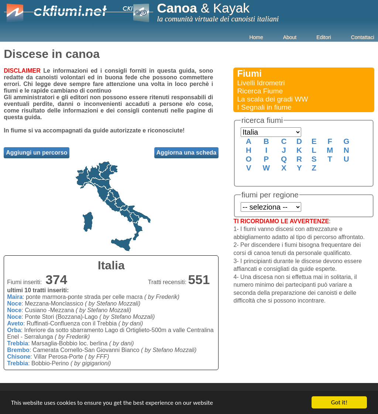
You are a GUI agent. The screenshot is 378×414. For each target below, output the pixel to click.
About (290, 37)
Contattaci (362, 37)
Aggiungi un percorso (36, 152)
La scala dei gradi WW (272, 99)
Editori (323, 37)
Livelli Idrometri (261, 83)
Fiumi (249, 73)
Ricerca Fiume (260, 91)
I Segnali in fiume (264, 107)
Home (256, 37)
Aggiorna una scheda (187, 152)
